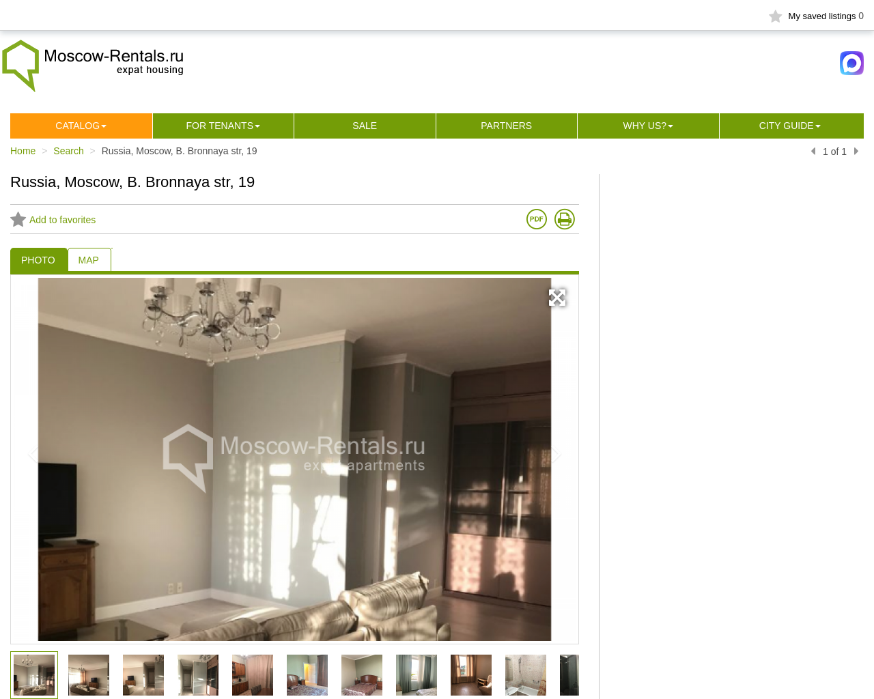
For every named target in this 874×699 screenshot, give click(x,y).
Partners (506, 125)
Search (68, 150)
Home (23, 150)
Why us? (644, 125)
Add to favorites (53, 219)
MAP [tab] (89, 260)
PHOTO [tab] (38, 260)
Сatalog (77, 125)
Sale (364, 125)
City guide (786, 125)
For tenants (219, 125)
